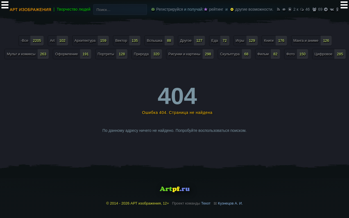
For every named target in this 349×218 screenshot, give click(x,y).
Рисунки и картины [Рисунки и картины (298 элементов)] (191, 54)
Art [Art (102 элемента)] (59, 40)
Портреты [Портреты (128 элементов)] (113, 54)
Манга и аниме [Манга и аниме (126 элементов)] (312, 40)
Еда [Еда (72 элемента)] (220, 40)
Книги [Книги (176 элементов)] (275, 40)
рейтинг (213, 9)
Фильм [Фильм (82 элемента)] (268, 54)
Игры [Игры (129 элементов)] (247, 40)
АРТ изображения (30, 9)
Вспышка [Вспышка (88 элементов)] (160, 40)
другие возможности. (251, 9)
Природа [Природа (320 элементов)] (148, 54)
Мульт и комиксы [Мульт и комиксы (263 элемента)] (28, 54)
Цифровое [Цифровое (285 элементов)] (330, 54)
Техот (205, 203)
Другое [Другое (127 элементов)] (192, 40)
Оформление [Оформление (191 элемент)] (73, 54)
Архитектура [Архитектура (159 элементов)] (91, 40)
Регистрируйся (167, 9)
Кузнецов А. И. (230, 203)
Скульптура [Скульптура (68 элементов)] (235, 54)
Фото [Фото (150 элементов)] (297, 54)
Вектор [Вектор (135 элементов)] (127, 40)
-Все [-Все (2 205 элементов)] (32, 40)
